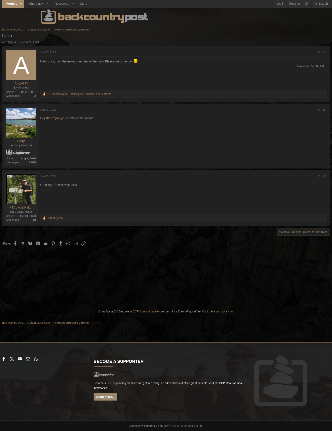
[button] (60, 4)
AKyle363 (51, 42)
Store (122, 3)
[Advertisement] (166, 277)
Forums (50, 3)
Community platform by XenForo (166, 425)
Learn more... (125, 398)
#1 (285, 52)
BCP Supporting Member (149, 311)
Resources (101, 3)
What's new (75, 3)
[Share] (279, 52)
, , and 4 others (118, 93)
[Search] (282, 4)
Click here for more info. (218, 311)
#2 (285, 109)
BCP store (152, 388)
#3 (285, 176)
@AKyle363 (101, 118)
